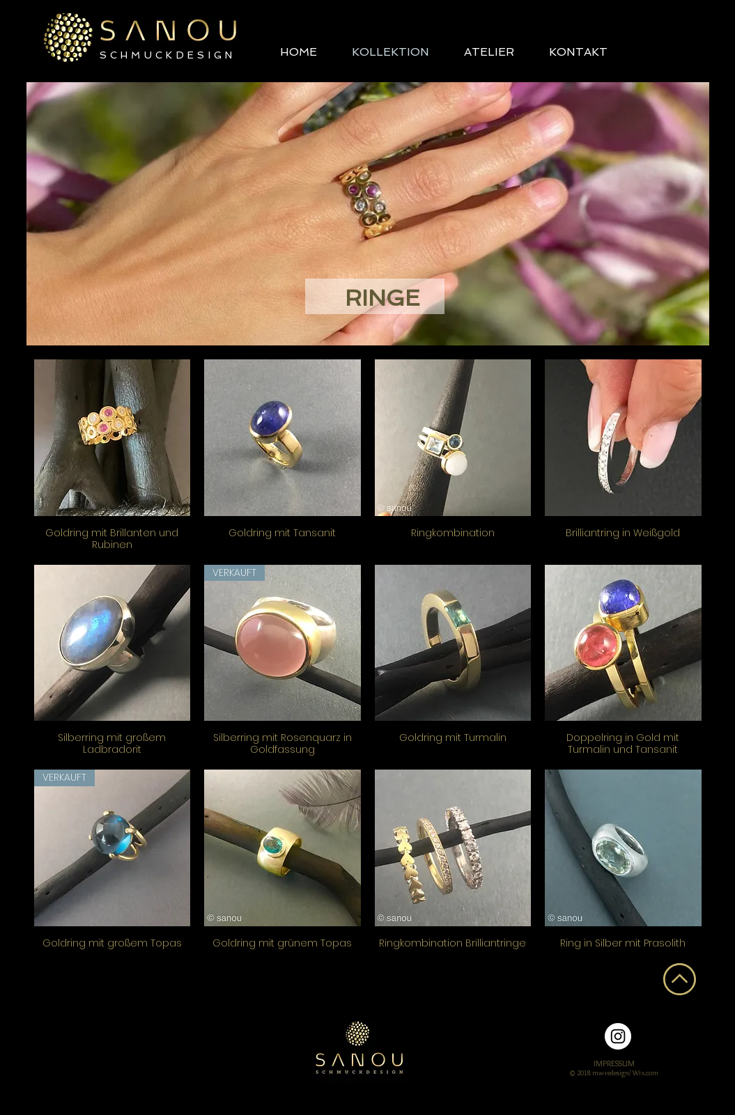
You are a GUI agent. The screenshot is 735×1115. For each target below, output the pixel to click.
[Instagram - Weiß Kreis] (618, 1036)
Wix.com (645, 1072)
